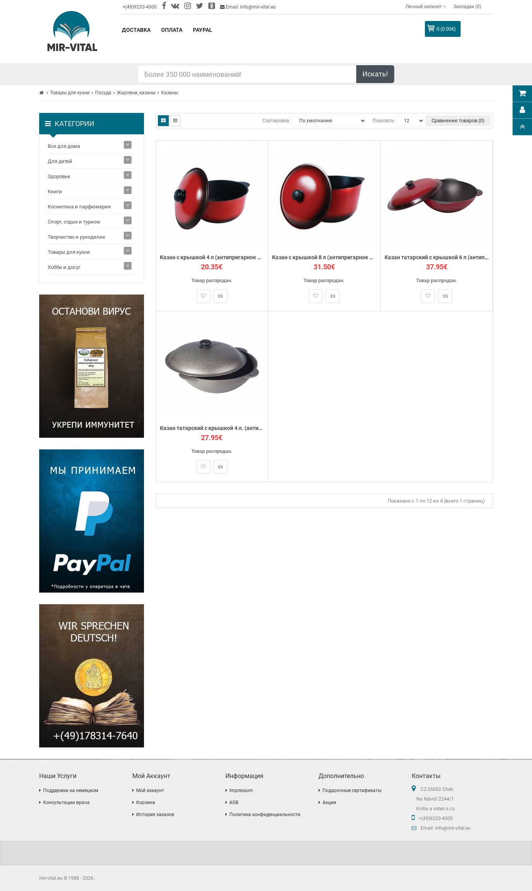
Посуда (103, 92)
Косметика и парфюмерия (79, 207)
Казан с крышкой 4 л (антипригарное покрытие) (212, 257)
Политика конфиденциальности (264, 814)
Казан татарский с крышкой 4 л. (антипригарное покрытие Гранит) (212, 428)
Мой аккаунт (150, 790)
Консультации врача (66, 802)
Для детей (60, 161)
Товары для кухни (70, 92)
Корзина (145, 802)
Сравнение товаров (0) (458, 120)
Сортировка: (276, 120)
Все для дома (64, 146)
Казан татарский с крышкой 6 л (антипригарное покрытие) (437, 257)
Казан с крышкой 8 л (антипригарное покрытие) (324, 257)
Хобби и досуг (64, 267)
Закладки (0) (467, 6)
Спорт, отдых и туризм (74, 222)
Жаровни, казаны (136, 92)
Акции (329, 802)
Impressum (241, 790)
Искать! (375, 74)
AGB (233, 802)
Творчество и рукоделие (76, 237)
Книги (55, 191)
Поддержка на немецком (70, 790)
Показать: (384, 120)
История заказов (155, 814)
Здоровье (59, 176)
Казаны (169, 92)
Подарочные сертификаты (351, 790)
